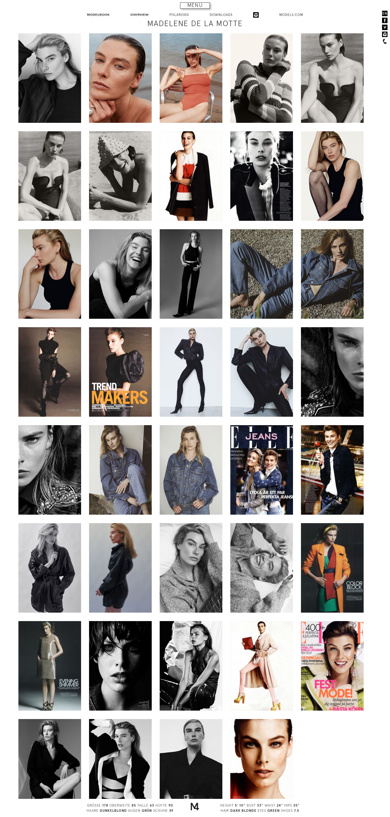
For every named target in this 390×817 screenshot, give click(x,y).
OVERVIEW (139, 14)
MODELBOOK (98, 14)
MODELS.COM (291, 14)
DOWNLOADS (221, 14)
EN (384, 13)
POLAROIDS (179, 14)
